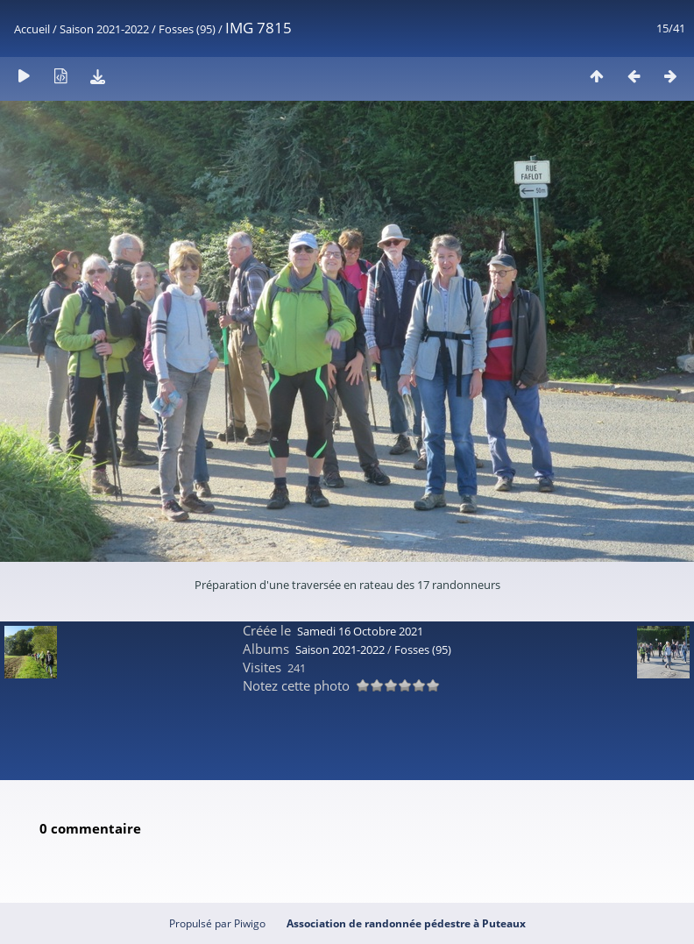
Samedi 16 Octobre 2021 (360, 631)
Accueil (32, 29)
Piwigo (250, 923)
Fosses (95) (187, 29)
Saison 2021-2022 (104, 29)
